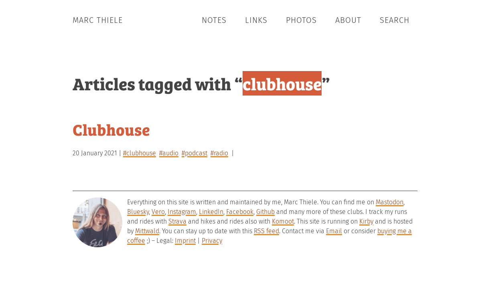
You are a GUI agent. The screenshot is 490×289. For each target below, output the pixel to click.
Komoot (283, 221)
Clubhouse (111, 129)
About (348, 20)
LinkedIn (211, 212)
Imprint (185, 240)
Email (334, 231)
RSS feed (266, 231)
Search (394, 20)
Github (265, 212)
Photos (301, 20)
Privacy (212, 240)
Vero (158, 212)
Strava (177, 221)
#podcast (194, 153)
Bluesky (138, 212)
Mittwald (147, 231)
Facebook (239, 212)
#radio (219, 153)
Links (256, 20)
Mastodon (389, 202)
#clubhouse (139, 153)
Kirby (366, 221)
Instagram (182, 212)
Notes (214, 20)
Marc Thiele (98, 20)
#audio (168, 153)
